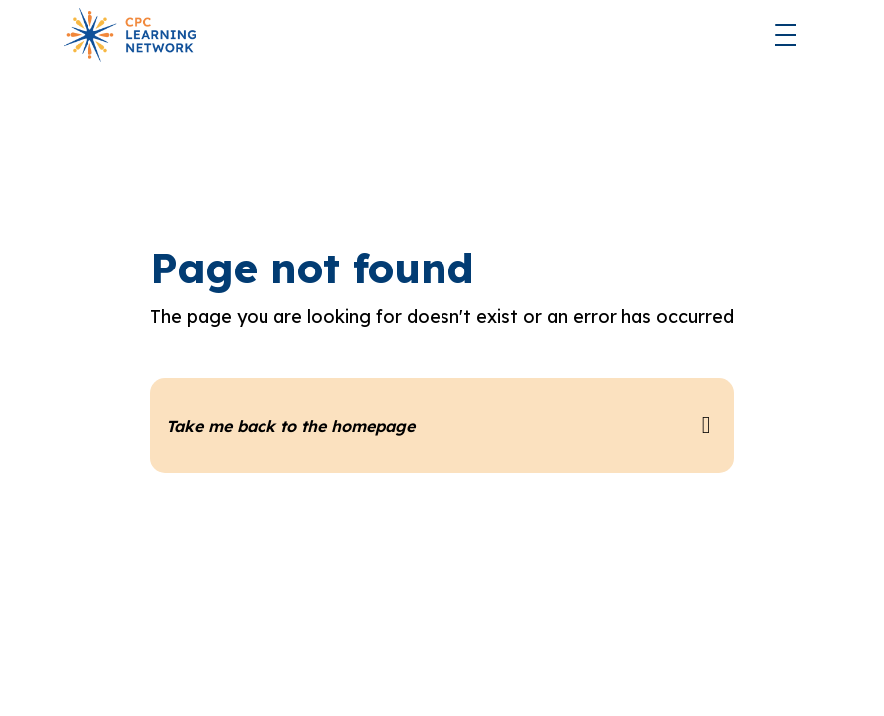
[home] (130, 35)
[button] (785, 35)
